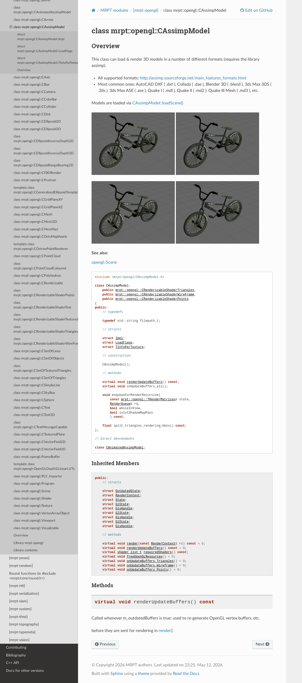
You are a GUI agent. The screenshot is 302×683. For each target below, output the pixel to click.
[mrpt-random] (21, 566)
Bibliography (16, 655)
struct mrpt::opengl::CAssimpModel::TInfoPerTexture (47, 60)
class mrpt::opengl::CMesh (33, 214)
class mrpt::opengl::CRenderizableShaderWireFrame (46, 341)
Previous (105, 644)
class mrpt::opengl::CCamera (34, 92)
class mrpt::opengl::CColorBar (35, 99)
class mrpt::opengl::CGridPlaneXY (38, 199)
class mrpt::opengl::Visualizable (36, 528)
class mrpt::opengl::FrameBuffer (37, 457)
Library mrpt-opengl (28, 543)
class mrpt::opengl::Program (34, 483)
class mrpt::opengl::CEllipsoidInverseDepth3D (44, 151)
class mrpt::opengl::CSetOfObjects (39, 358)
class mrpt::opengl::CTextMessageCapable (40, 425)
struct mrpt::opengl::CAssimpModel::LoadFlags (44, 49)
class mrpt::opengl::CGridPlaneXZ (38, 207)
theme (143, 674)
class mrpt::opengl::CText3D (34, 415)
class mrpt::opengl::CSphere (34, 400)
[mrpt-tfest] (18, 617)
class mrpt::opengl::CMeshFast (36, 229)
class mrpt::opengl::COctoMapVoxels (40, 236)
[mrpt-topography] (24, 624)
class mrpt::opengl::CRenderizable (38, 283)
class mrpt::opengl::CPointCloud (37, 256)
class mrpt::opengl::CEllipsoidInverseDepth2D (44, 139)
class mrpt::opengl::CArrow (33, 20)
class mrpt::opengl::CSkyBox (34, 393)
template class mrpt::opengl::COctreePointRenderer (41, 247)
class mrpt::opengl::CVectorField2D (40, 442)
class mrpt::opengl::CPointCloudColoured (40, 266)
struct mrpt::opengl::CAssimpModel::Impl (41, 37)
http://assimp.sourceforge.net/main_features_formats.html (193, 78)
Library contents (26, 550)
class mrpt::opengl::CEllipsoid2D (37, 121)
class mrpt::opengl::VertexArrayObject (42, 513)
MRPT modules (114, 10)
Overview (23, 70)
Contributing (16, 647)
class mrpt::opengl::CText (32, 407)
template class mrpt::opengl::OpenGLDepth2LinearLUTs (44, 467)
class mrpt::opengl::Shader (33, 498)
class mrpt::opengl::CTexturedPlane (39, 434)
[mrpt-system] (20, 609)
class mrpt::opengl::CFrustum (35, 180)
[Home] (93, 10)
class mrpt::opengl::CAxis (32, 77)
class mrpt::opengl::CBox (31, 84)
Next (262, 644)
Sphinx (117, 674)
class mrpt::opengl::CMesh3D (35, 222)
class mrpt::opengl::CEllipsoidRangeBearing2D (43, 163)
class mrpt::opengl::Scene (32, 491)
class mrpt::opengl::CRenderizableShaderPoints (44, 293)
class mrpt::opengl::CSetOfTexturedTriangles (42, 368)
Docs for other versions (25, 671)
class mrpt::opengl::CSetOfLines (37, 351)
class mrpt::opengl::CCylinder (35, 107)
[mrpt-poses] (19, 558)
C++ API (12, 663)
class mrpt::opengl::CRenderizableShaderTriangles (46, 329)
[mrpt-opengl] (145, 10)
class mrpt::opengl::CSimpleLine (37, 385)
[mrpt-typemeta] (22, 632)
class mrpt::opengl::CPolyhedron (37, 275)
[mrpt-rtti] (17, 586)
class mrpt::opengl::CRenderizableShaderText (42, 305)
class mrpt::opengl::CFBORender (37, 173)
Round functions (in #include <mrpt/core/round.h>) (32, 576)
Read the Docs (186, 674)
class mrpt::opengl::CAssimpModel (37, 27)
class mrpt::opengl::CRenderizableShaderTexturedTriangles (46, 317)
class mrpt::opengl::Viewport (34, 520)
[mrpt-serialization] (24, 594)
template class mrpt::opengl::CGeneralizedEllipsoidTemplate (46, 190)
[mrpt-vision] (19, 640)
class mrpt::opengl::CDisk (32, 114)
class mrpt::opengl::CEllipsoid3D (37, 129)
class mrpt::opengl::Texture (33, 506)
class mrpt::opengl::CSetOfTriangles (40, 378)
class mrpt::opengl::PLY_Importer (38, 476)
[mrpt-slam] (18, 601)
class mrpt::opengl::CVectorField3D (40, 449)
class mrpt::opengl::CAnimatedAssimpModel (42, 10)
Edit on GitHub (258, 10)
